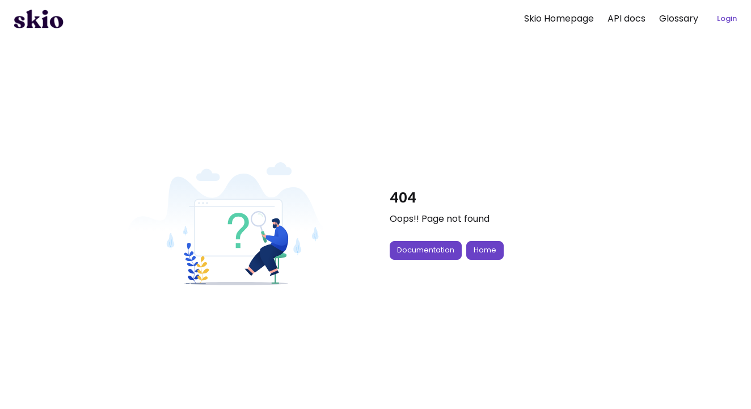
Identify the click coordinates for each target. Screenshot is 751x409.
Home (485, 249)
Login (727, 18)
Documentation (425, 249)
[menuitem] (559, 19)
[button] (39, 18)
